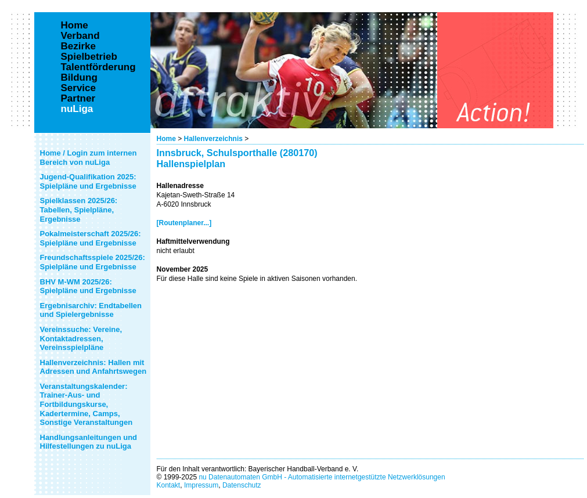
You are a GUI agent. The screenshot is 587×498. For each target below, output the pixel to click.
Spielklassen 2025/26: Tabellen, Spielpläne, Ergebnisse (79, 209)
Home (166, 139)
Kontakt (169, 485)
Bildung (79, 78)
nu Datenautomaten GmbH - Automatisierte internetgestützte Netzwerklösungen (322, 477)
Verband (80, 36)
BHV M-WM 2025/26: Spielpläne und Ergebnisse (88, 286)
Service (78, 88)
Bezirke (78, 46)
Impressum (201, 485)
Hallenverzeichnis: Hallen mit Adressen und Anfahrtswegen (93, 367)
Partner (78, 98)
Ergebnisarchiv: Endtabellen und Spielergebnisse (91, 310)
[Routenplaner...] (184, 223)
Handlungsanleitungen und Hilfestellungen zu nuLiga (89, 442)
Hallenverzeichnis (213, 139)
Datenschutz (241, 485)
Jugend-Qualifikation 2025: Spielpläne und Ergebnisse (88, 181)
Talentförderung (98, 67)
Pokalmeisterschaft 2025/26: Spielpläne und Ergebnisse (90, 238)
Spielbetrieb (89, 57)
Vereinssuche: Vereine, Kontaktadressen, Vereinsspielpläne (81, 338)
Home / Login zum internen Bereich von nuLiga (88, 158)
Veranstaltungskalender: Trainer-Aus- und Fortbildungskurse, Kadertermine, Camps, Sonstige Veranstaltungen (86, 404)
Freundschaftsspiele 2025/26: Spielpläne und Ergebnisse (92, 262)
